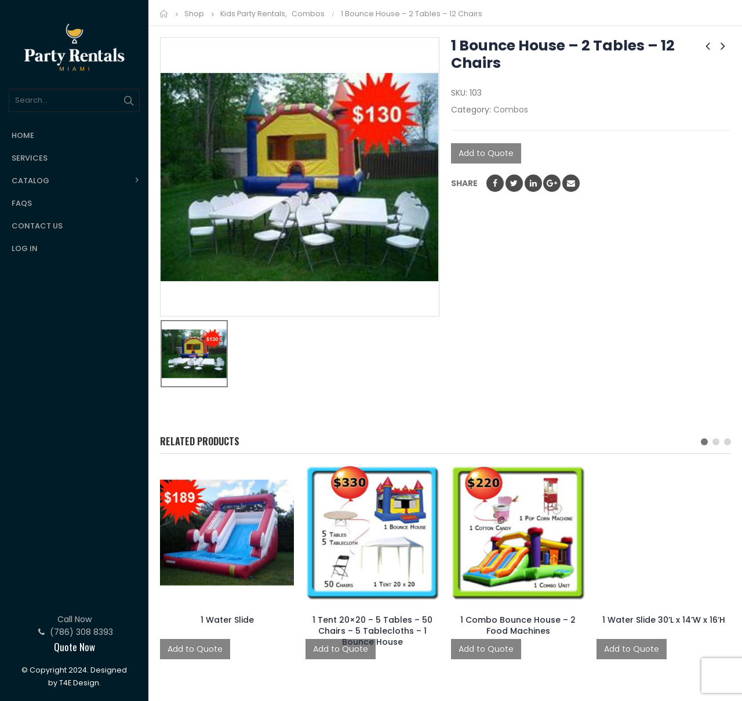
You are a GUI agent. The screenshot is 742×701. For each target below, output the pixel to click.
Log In (25, 248)
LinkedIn (533, 183)
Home (23, 135)
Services (30, 158)
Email (571, 183)
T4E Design (79, 683)
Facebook (495, 183)
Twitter (514, 183)
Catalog (30, 180)
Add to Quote (486, 153)
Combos (510, 109)
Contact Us (37, 225)
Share (464, 183)
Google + (552, 183)
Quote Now (74, 647)
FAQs (22, 203)
